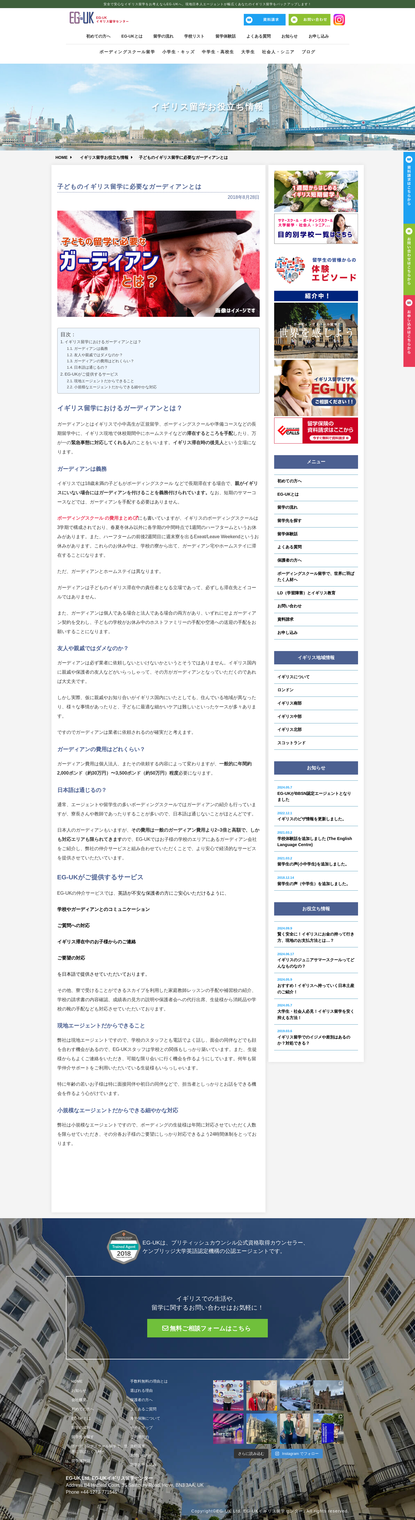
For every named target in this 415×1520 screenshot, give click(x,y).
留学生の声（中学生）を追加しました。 (313, 881)
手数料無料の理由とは (149, 1381)
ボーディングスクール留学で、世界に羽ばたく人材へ (315, 576)
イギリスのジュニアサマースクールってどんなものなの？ (315, 960)
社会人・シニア (278, 52)
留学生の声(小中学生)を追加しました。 (313, 862)
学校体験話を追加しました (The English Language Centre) (314, 839)
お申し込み (321, 36)
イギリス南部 (289, 703)
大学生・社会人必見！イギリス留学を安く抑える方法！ (315, 1011)
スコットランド (291, 742)
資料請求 (285, 619)
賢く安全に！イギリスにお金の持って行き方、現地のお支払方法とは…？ (315, 935)
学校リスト (194, 36)
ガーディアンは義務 (91, 348)
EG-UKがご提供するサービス (91, 374)
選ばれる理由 (141, 1390)
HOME (62, 157)
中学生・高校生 (218, 52)
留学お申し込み (143, 1464)
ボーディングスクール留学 (127, 52)
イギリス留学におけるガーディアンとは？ (102, 341)
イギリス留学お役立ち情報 (104, 157)
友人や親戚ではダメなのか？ (98, 355)
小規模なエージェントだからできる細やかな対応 (115, 387)
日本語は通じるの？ (91, 367)
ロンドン (285, 690)
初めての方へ (96, 36)
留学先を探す (289, 520)
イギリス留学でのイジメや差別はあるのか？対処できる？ (313, 1037)
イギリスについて (293, 676)
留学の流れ (162, 36)
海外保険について (145, 1418)
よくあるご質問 (143, 1409)
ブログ (309, 52)
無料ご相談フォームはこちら (210, 1328)
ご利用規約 (139, 1437)
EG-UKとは (130, 36)
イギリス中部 (289, 716)
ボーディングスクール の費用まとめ (94, 518)
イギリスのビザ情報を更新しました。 (311, 816)
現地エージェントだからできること (104, 381)
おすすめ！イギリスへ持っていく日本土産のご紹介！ (315, 986)
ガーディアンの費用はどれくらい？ (104, 361)
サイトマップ (141, 1427)
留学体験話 (226, 36)
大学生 (248, 52)
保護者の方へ (289, 560)
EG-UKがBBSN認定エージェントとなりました (314, 794)
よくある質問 (260, 36)
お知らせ (291, 36)
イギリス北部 (289, 729)
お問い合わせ (289, 606)
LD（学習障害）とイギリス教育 (306, 593)
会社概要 (78, 1400)
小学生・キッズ (178, 52)
